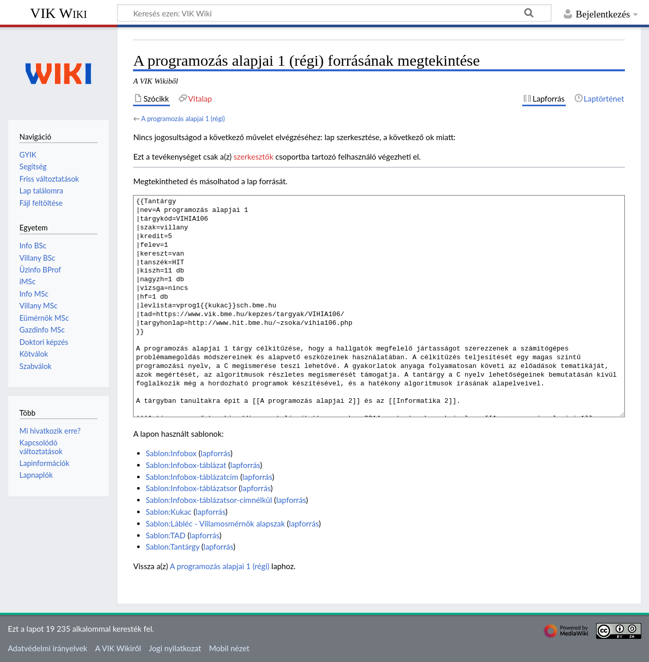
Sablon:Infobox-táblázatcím (192, 476)
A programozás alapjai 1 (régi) (183, 118)
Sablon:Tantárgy (173, 546)
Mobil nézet (229, 648)
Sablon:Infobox (171, 453)
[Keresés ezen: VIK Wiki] (334, 13)
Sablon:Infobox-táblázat (186, 465)
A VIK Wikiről (118, 648)
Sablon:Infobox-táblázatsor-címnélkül (209, 499)
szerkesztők (253, 156)
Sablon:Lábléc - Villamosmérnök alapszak (215, 523)
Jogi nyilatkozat (175, 648)
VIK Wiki (58, 13)
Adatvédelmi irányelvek (47, 648)
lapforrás (216, 453)
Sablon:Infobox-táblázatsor (191, 488)
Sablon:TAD (166, 535)
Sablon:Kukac (169, 511)
